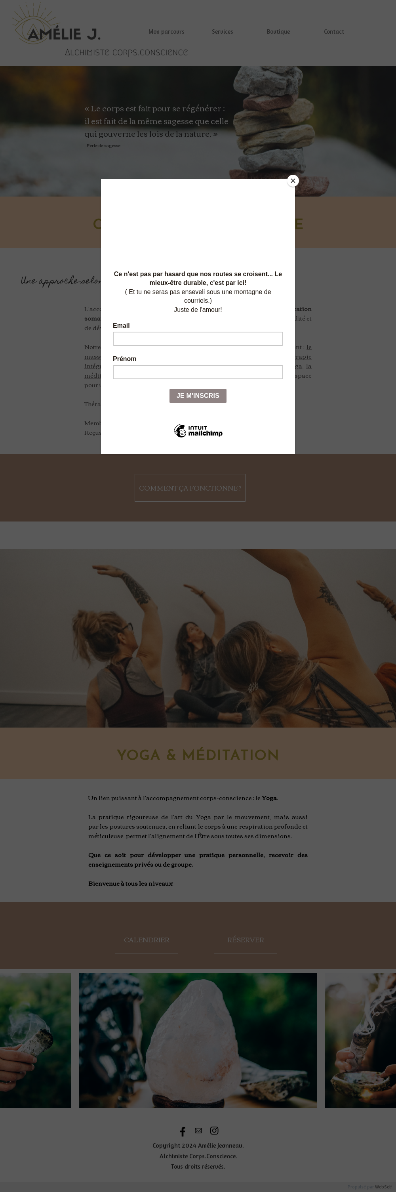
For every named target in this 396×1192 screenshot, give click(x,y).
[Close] (293, 181)
